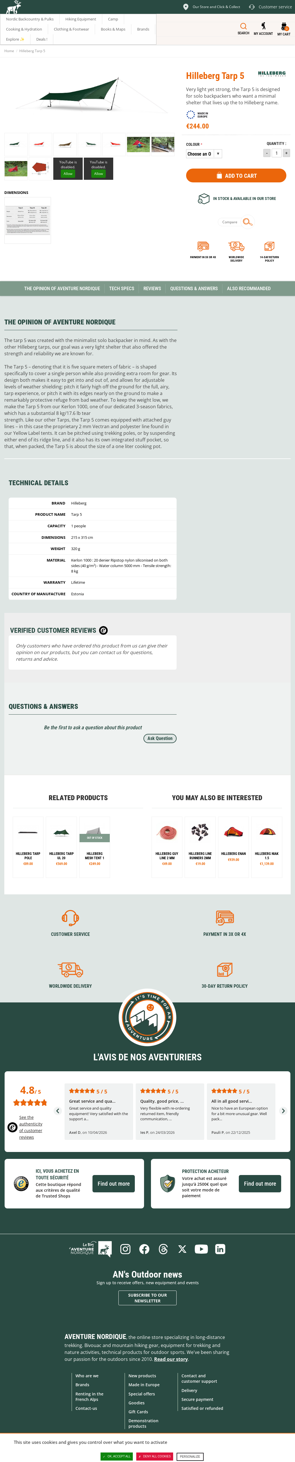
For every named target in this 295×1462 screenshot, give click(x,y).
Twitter (182, 1249)
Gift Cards (138, 1411)
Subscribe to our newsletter (147, 1298)
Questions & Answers (194, 288)
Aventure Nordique (95, 1337)
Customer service (70, 934)
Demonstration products (143, 1423)
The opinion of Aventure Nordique (62, 288)
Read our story (171, 1359)
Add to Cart (241, 175)
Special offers (141, 1394)
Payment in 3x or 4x (203, 257)
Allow (68, 173)
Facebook (144, 1249)
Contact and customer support (199, 1378)
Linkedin (220, 1249)
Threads (163, 1249)
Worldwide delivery (236, 259)
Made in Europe (144, 1384)
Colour (193, 144)
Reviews (152, 288)
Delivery (189, 1390)
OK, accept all (117, 1456)
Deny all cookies (155, 1456)
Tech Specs (121, 288)
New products (142, 1375)
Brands (82, 1384)
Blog (90, 1249)
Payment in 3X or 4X (224, 934)
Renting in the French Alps (89, 1396)
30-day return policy (225, 986)
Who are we (87, 1375)
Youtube (201, 1249)
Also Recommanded (249, 288)
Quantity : (276, 143)
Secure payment (197, 1399)
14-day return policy (269, 259)
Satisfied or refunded (202, 1408)
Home (9, 50)
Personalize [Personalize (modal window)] (190, 1456)
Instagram (125, 1249)
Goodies (136, 1403)
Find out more (114, 1183)
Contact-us (86, 1408)
